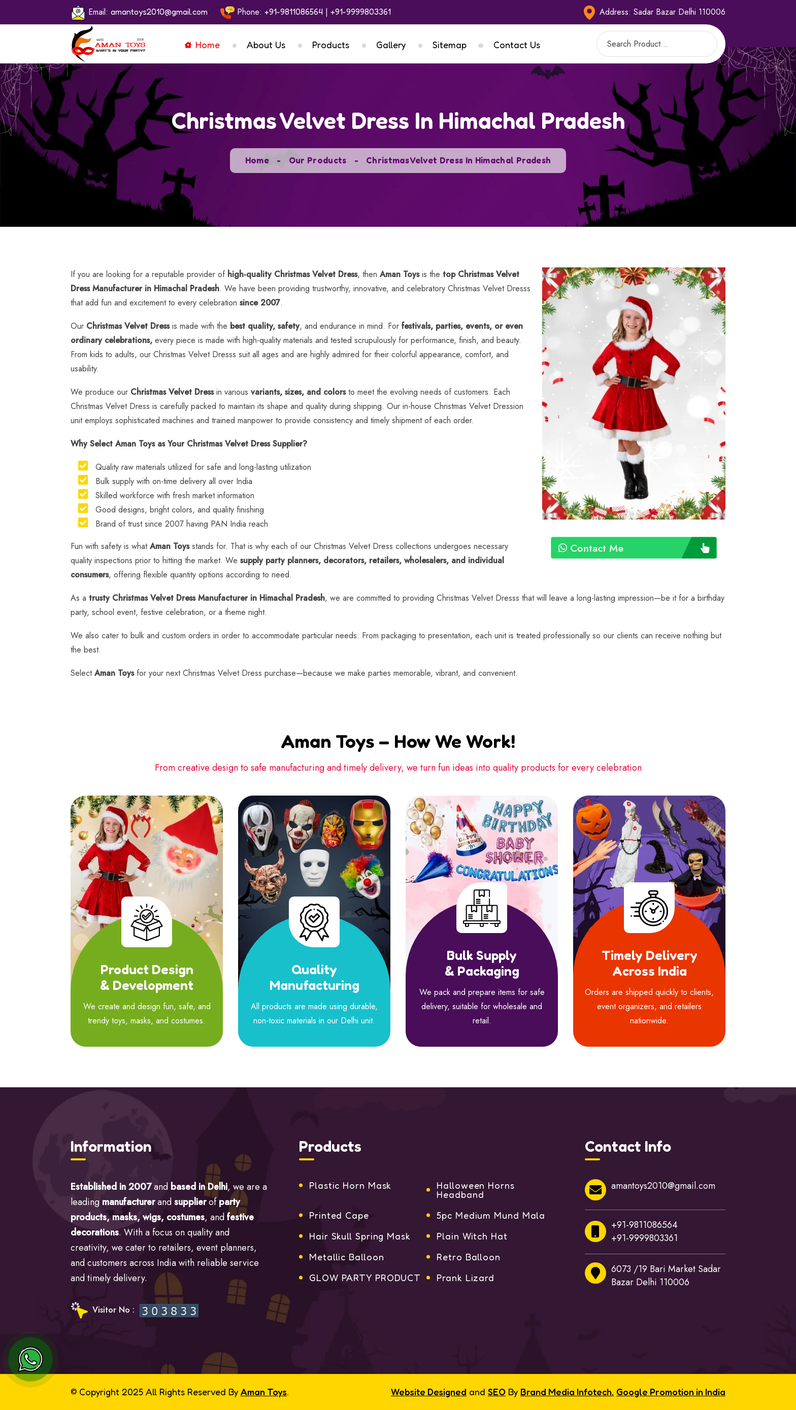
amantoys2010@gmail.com (159, 12)
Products (330, 44)
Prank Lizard (465, 1277)
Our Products (318, 160)
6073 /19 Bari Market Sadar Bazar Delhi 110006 (653, 1275)
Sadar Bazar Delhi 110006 (679, 12)
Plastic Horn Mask (350, 1185)
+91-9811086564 (293, 12)
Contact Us (516, 44)
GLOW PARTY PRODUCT (365, 1277)
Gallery (391, 44)
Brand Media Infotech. (567, 1391)
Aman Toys (264, 1391)
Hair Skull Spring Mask (360, 1236)
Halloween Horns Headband (476, 1190)
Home (202, 44)
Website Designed (429, 1391)
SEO (497, 1391)
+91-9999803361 (360, 12)
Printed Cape (339, 1215)
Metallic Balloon (346, 1256)
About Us (266, 44)
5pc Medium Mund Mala (491, 1215)
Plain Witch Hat (472, 1236)
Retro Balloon (469, 1256)
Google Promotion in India (670, 1391)
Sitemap (450, 44)
